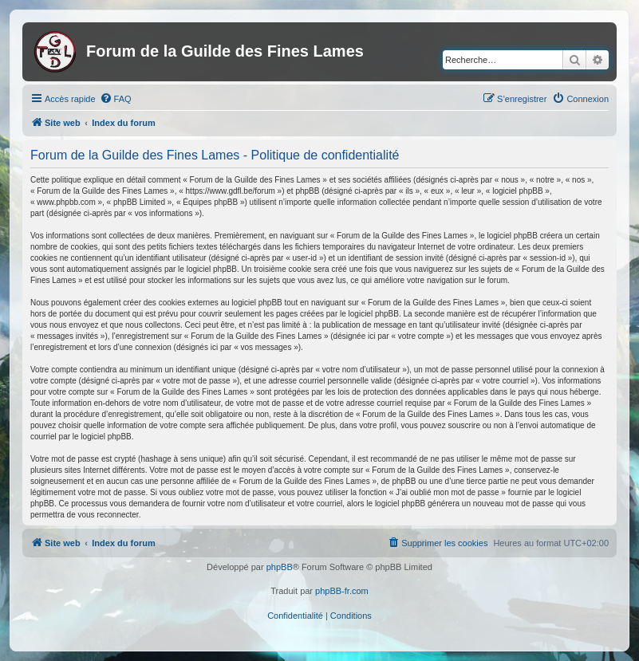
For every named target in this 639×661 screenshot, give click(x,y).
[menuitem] (116, 98)
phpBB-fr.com (342, 591)
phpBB (279, 567)
